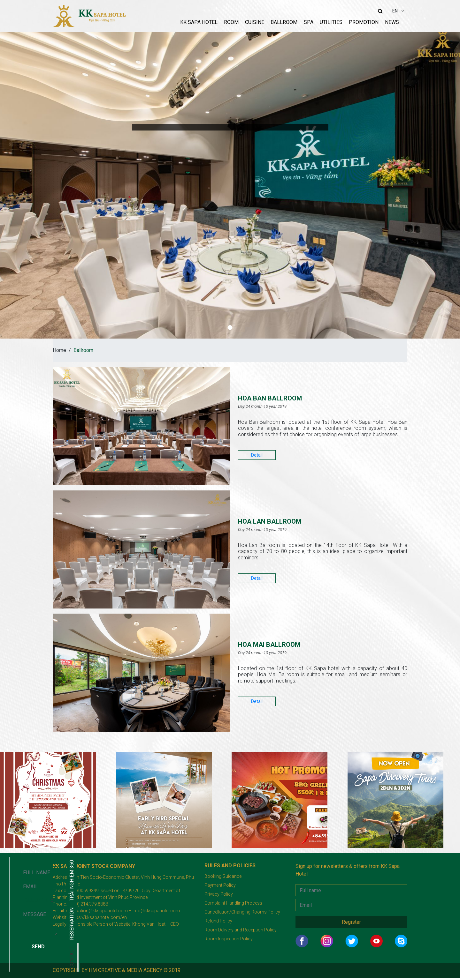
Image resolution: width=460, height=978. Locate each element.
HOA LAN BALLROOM (289, 520)
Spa (308, 22)
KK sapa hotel (199, 22)
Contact (5, 957)
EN (395, 10)
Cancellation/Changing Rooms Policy (242, 912)
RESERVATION (5, 923)
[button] (230, 327)
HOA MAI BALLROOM (288, 643)
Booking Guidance (222, 876)
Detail (257, 455)
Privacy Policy (218, 894)
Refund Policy (218, 920)
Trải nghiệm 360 (5, 880)
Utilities (331, 22)
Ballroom (284, 22)
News (392, 22)
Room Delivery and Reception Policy (240, 929)
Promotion (364, 22)
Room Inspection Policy (228, 938)
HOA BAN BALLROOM (289, 397)
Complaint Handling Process (233, 903)
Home (59, 350)
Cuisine (254, 22)
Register (351, 922)
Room (231, 22)
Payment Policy (220, 885)
